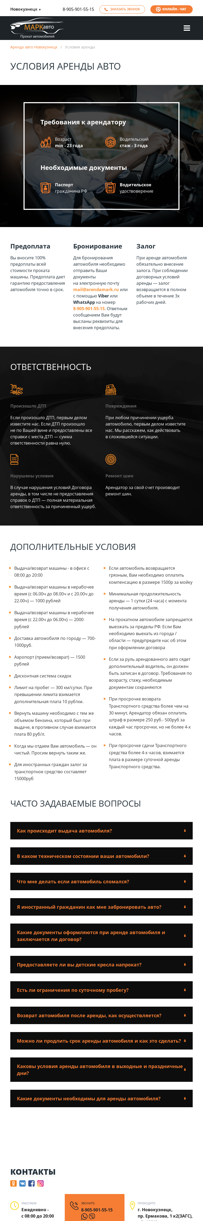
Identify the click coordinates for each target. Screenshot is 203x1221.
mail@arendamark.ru (96, 289)
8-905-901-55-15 (78, 9)
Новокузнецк (25, 9)
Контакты (33, 1172)
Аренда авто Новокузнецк (33, 46)
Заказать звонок (125, 9)
